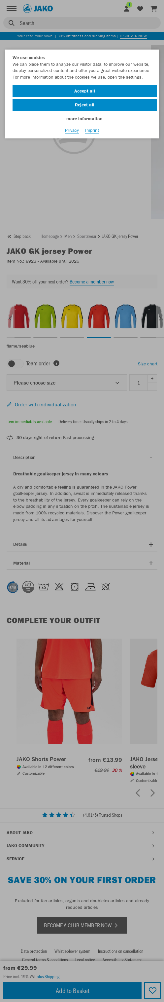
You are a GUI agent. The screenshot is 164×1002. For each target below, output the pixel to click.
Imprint (92, 130)
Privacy (72, 130)
